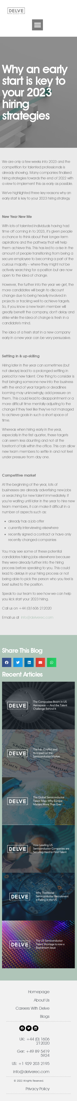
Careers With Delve (32, 1008)
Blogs (44, 1016)
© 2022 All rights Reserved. (29, 1080)
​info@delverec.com (37, 617)
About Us (41, 1000)
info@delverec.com (31, 1071)
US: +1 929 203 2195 (30, 1063)
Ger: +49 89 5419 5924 (33, 1053)
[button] (37, 24)
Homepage (38, 991)
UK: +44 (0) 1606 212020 (34, 1041)
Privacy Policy (37, 1088)
